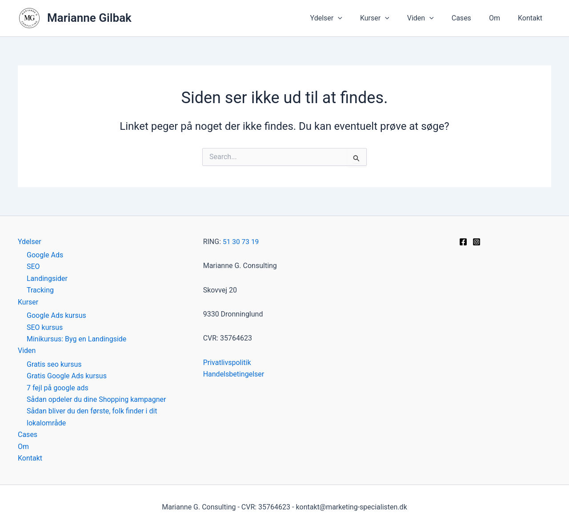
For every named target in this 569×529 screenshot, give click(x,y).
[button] (357, 18)
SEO (33, 266)
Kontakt (532, 18)
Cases (470, 18)
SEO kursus (45, 327)
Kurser (390, 18)
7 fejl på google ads (57, 387)
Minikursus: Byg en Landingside (76, 339)
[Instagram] (477, 242)
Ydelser (346, 18)
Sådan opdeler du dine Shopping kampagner (96, 399)
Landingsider (47, 278)
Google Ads (45, 255)
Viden (433, 18)
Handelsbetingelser (233, 374)
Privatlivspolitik (227, 362)
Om (499, 18)
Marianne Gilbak (89, 17)
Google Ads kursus (56, 315)
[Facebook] (463, 242)
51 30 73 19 (241, 241)
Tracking (40, 290)
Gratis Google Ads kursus (67, 376)
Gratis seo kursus (54, 364)
